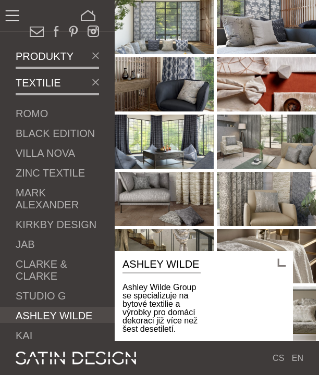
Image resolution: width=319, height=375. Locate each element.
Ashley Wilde (54, 315)
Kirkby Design (56, 224)
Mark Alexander (47, 198)
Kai (24, 335)
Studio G (41, 296)
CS (278, 358)
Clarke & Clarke (41, 270)
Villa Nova (45, 153)
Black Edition (55, 133)
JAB (25, 244)
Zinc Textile (50, 173)
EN (297, 358)
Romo (32, 113)
